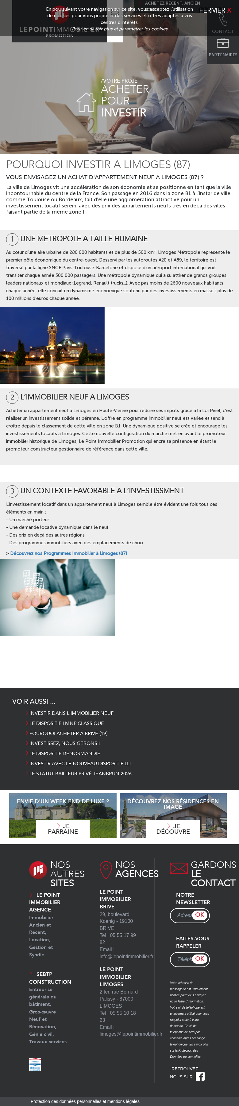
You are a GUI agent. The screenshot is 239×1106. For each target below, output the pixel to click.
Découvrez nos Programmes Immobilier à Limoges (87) (68, 553)
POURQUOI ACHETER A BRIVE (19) (66, 733)
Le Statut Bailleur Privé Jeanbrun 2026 (78, 774)
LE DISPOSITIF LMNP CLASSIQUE (64, 723)
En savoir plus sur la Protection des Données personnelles (189, 1050)
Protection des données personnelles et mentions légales (85, 1101)
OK (199, 915)
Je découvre (173, 829)
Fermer (215, 10)
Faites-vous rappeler (193, 942)
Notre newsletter (193, 899)
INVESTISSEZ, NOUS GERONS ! (62, 743)
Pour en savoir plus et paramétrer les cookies (120, 29)
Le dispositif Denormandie (62, 753)
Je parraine (63, 829)
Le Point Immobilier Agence (44, 925)
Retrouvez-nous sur (187, 1072)
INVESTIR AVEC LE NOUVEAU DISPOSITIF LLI (78, 764)
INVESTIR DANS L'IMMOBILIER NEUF (69, 713)
